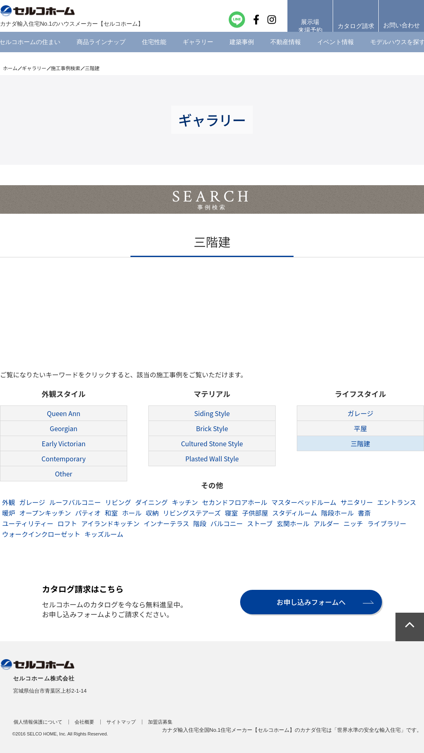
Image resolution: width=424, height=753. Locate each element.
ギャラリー (198, 50)
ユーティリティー (27, 523)
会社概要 (84, 722)
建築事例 (242, 50)
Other (64, 473)
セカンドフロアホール (234, 502)
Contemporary (64, 458)
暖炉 (8, 513)
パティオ (88, 513)
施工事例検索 (65, 67)
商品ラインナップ (101, 50)
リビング (118, 502)
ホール (131, 513)
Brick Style (212, 428)
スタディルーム (294, 513)
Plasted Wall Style (211, 458)
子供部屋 (255, 513)
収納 (152, 513)
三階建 (360, 443)
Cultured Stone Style (212, 443)
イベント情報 (335, 50)
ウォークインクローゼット (41, 534)
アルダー (327, 523)
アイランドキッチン (110, 523)
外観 (8, 502)
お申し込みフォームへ (310, 602)
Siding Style (212, 413)
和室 (111, 513)
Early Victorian (63, 443)
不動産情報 (285, 50)
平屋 (360, 428)
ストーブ (260, 523)
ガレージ (360, 413)
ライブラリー (386, 523)
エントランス (396, 502)
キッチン (185, 502)
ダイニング (151, 502)
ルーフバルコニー (75, 502)
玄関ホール (293, 523)
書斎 (364, 513)
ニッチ (353, 523)
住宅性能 (154, 50)
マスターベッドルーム (304, 502)
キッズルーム (104, 534)
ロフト (67, 523)
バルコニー (226, 523)
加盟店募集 (160, 722)
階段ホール (337, 513)
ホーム (10, 67)
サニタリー (356, 502)
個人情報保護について (37, 722)
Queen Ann (63, 413)
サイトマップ (121, 722)
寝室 (231, 513)
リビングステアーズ (192, 513)
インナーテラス (166, 523)
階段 (199, 523)
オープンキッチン (45, 513)
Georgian (63, 428)
